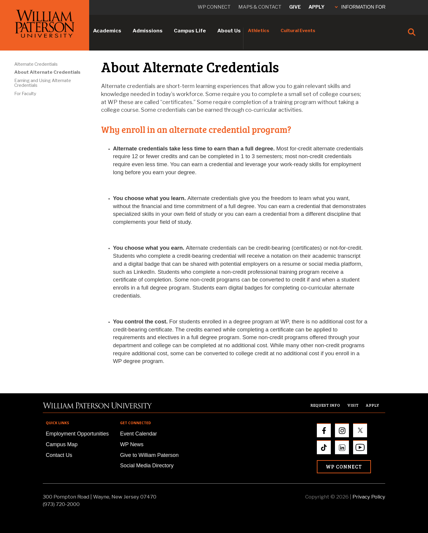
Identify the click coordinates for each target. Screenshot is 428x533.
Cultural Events (298, 30)
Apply (317, 7)
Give (295, 7)
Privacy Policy (369, 497)
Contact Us (59, 455)
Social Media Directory (147, 465)
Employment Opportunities (77, 434)
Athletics (258, 30)
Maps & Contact (259, 7)
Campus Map (62, 444)
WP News (132, 444)
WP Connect (344, 466)
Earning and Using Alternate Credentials (42, 83)
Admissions (148, 31)
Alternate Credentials (36, 64)
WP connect (214, 7)
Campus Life (190, 31)
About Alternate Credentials (47, 72)
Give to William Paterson (149, 455)
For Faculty (25, 93)
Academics (107, 31)
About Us (229, 31)
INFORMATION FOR (360, 7)
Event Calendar (138, 434)
